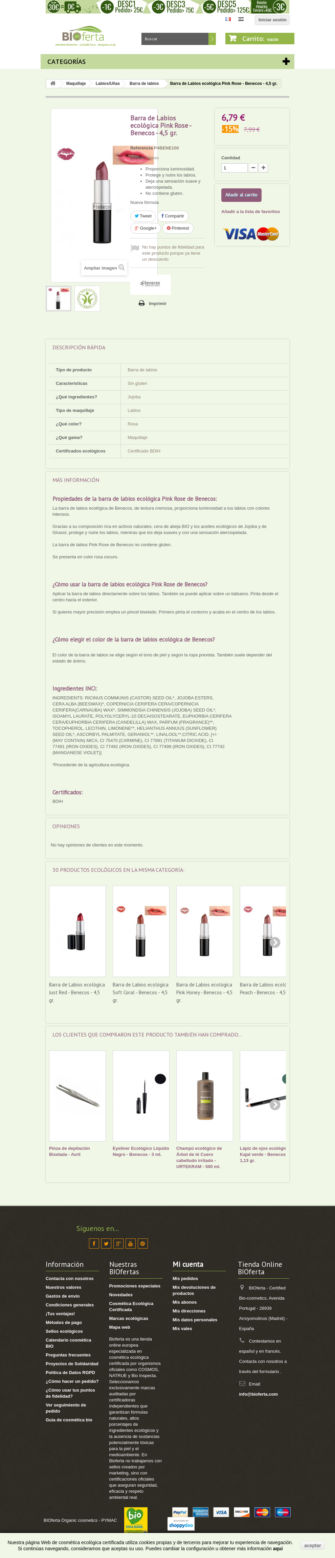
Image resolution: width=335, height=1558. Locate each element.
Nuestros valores (64, 1287)
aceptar (312, 1545)
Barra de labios (144, 83)
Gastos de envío (63, 1296)
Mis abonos (185, 1302)
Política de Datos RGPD (70, 1372)
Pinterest (178, 228)
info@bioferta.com (258, 1394)
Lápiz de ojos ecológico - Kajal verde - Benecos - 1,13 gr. (266, 1154)
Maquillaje (76, 83)
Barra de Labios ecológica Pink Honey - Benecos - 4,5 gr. (204, 992)
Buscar (212, 39)
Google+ (146, 228)
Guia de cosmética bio (69, 1419)
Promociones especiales (135, 1285)
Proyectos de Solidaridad (72, 1363)
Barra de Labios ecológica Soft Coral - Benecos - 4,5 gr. (141, 992)
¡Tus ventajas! (60, 1313)
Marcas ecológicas (129, 1318)
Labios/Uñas (108, 83)
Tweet (143, 215)
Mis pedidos (185, 1278)
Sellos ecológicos (64, 1331)
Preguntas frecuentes (68, 1354)
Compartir (173, 215)
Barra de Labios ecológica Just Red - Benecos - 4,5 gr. (77, 992)
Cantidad (230, 157)
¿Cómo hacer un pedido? (72, 1381)
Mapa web (119, 1327)
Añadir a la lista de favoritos (250, 211)
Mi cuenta (188, 1264)
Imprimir (157, 303)
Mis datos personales (195, 1319)
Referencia (141, 147)
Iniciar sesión (273, 19)
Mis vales (182, 1328)
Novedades (121, 1294)
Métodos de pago (64, 1322)
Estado (137, 157)
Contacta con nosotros (70, 1278)
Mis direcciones (189, 1310)
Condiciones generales (70, 1304)
